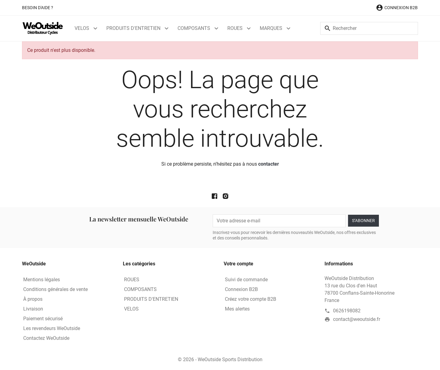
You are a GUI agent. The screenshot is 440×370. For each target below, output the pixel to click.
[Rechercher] (369, 28)
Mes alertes (237, 309)
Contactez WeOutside (46, 338)
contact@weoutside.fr (356, 319)
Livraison (33, 309)
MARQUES (271, 28)
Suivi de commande (246, 279)
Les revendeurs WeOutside (51, 328)
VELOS (82, 28)
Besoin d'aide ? (37, 7)
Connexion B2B (241, 289)
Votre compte (238, 264)
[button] (397, 7)
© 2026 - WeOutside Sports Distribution (220, 359)
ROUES (235, 28)
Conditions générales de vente (55, 289)
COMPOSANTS (194, 28)
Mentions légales (41, 279)
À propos (32, 299)
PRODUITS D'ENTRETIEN (133, 28)
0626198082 (347, 311)
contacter (268, 164)
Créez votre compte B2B (250, 299)
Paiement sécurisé (43, 319)
